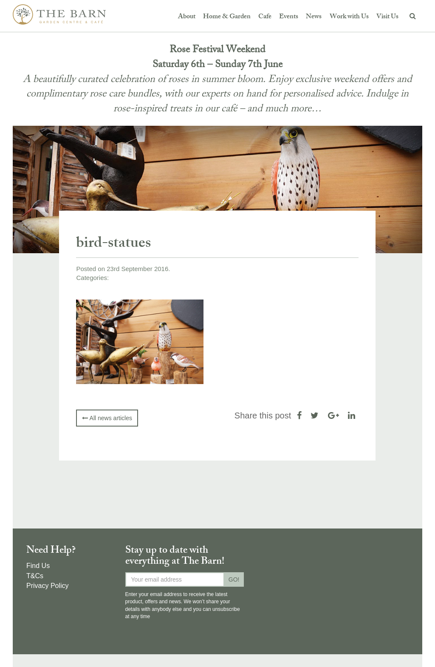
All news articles (107, 418)
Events (288, 17)
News (314, 17)
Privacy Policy (47, 585)
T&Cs (34, 575)
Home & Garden (227, 17)
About (186, 17)
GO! (234, 579)
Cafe (264, 17)
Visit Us (387, 17)
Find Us (38, 565)
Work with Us (349, 17)
